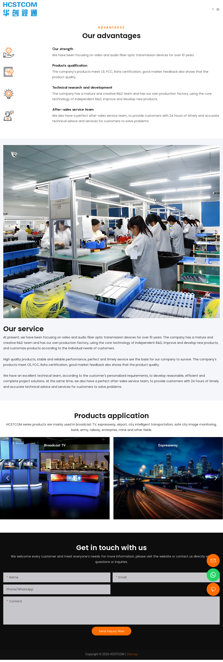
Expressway (168, 445)
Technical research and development (82, 87)
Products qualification (69, 65)
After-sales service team (73, 109)
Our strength (62, 49)
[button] (7, 478)
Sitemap (132, 654)
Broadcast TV (55, 445)
